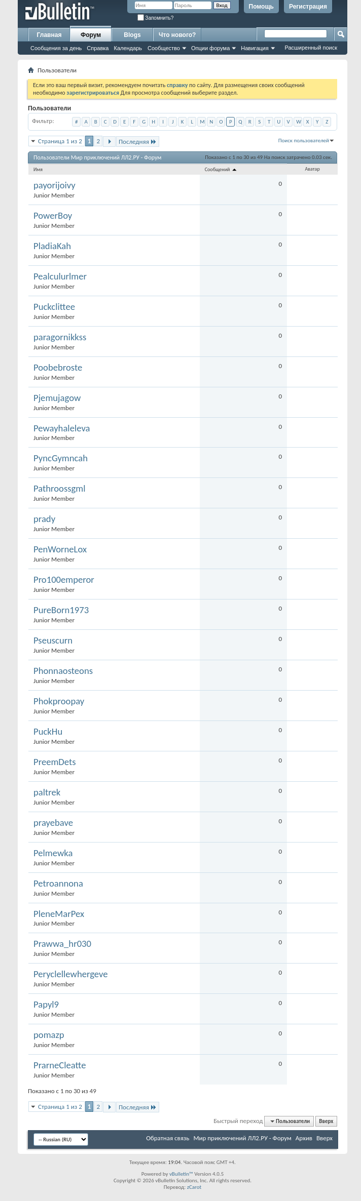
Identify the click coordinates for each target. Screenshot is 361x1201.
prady (44, 519)
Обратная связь (167, 1138)
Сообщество (164, 48)
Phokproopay (58, 701)
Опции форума (210, 48)
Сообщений (221, 169)
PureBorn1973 (61, 610)
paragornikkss (59, 337)
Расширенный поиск (310, 48)
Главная (49, 34)
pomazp (48, 1034)
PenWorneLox (60, 549)
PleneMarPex (58, 913)
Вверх (326, 1121)
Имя (38, 169)
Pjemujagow (57, 398)
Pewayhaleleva (61, 428)
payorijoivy (54, 185)
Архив (304, 1138)
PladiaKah (52, 246)
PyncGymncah (60, 458)
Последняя (138, 141)
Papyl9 (46, 1004)
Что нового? (177, 34)
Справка (98, 48)
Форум (91, 34)
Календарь (128, 48)
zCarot (194, 1187)
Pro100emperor (63, 579)
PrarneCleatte (59, 1065)
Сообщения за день (56, 48)
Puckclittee (54, 306)
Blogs (132, 34)
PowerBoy (52, 215)
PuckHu (47, 731)
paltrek (46, 792)
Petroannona (58, 883)
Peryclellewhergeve (70, 974)
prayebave (53, 822)
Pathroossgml (59, 488)
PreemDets (54, 762)
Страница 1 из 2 (60, 141)
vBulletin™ (181, 1174)
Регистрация (308, 6)
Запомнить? (155, 18)
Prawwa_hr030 (62, 943)
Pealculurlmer (60, 276)
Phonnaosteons (63, 670)
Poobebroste (57, 367)
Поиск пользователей (303, 140)
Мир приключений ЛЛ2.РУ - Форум (242, 1138)
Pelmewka (53, 853)
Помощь (261, 6)
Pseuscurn (53, 640)
